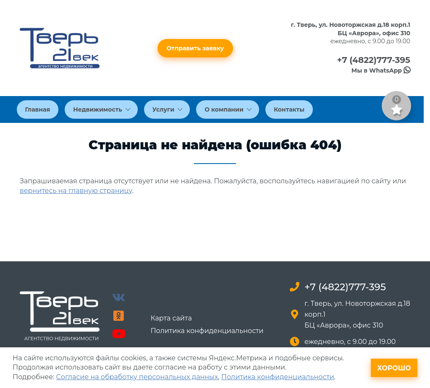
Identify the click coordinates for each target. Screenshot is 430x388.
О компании (228, 109)
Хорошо (394, 368)
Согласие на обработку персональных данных (137, 377)
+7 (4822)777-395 (373, 60)
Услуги (167, 109)
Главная (37, 109)
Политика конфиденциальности (206, 331)
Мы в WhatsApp (380, 70)
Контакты (289, 109)
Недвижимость (101, 109)
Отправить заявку (195, 48)
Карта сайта (170, 318)
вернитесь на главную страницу (76, 191)
